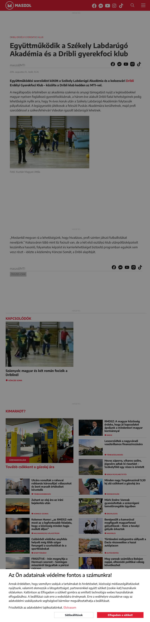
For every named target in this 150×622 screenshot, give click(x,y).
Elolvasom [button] (70, 607)
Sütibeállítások (74, 615)
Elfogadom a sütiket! (120, 615)
